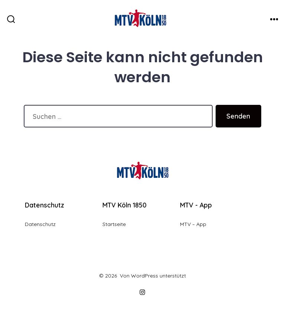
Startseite (114, 224)
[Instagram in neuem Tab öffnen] (142, 292)
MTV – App (193, 224)
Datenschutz (40, 224)
